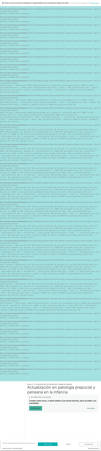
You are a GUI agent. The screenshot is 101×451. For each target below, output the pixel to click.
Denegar (68, 444)
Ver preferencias (88, 444)
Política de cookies (6, 448)
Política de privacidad (17, 448)
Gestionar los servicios (93, 448)
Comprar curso (35, 408)
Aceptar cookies (48, 444)
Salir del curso (94, 3)
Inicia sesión (91, 408)
